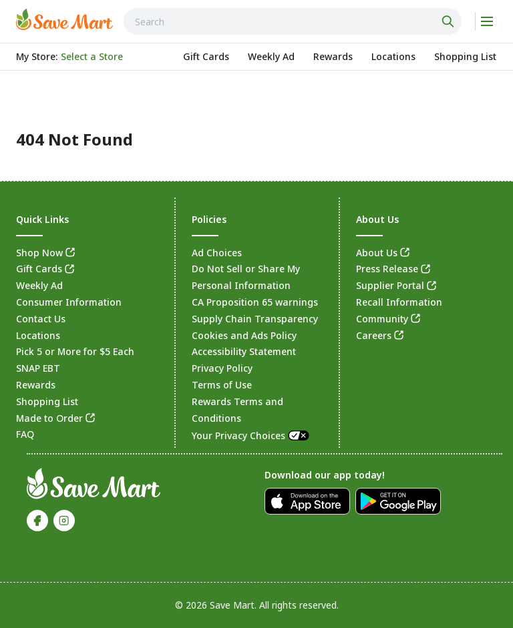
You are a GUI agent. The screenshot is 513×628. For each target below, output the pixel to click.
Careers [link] (373, 335)
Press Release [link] (387, 268)
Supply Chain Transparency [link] (255, 318)
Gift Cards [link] (39, 268)
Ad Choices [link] (217, 252)
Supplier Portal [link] (390, 285)
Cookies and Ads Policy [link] (244, 335)
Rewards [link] (35, 384)
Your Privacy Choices (251, 435)
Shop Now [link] (39, 252)
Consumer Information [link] (69, 302)
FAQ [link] (25, 434)
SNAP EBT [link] (38, 368)
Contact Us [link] (40, 318)
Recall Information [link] (399, 302)
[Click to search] (449, 21)
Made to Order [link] (49, 418)
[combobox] (293, 21)
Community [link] (382, 318)
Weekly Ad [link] (39, 285)
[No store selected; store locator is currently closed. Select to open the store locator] (92, 57)
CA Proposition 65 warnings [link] (255, 302)
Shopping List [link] (47, 401)
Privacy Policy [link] (222, 368)
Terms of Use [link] (222, 384)
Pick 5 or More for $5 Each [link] (75, 351)
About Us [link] (376, 252)
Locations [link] (38, 335)
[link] (64, 19)
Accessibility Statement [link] (244, 351)
